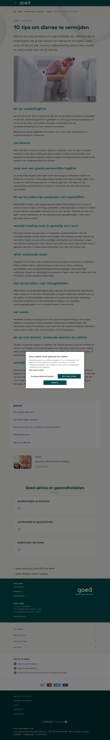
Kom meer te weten (36, 370)
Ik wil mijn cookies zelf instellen (41, 376)
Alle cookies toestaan (69, 376)
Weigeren (55, 382)
